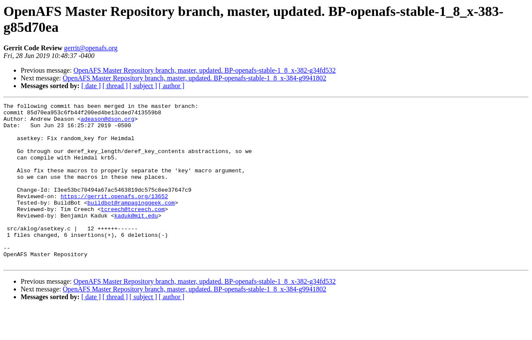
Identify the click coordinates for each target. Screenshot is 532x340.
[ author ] (172, 85)
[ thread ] (115, 85)
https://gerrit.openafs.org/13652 (114, 215)
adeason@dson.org (107, 122)
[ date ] (91, 85)
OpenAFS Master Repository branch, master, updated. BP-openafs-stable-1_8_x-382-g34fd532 (205, 70)
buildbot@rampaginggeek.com (131, 223)
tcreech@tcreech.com (132, 231)
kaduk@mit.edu (136, 238)
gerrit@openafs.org (91, 48)
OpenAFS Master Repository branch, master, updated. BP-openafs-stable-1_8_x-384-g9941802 (194, 78)
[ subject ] (143, 85)
